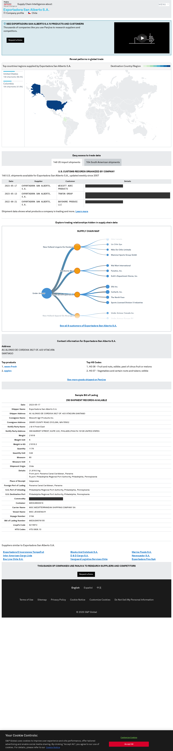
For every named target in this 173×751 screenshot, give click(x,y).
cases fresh (10, 367)
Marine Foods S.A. (142, 552)
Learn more (82, 211)
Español (88, 588)
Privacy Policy (58, 600)
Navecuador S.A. (141, 556)
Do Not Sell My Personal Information (134, 600)
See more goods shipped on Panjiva (86, 380)
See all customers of (88, 326)
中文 (99, 588)
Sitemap (42, 600)
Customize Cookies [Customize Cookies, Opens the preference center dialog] (129, 740)
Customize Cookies (100, 600)
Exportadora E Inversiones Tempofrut (23, 552)
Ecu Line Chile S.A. (13, 559)
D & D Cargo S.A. (79, 556)
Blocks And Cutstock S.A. (84, 552)
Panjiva (10, 4)
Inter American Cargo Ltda (17, 556)
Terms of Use (26, 600)
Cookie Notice (77, 600)
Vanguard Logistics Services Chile (89, 559)
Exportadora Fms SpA (144, 559)
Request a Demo (15, 40)
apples (7, 371)
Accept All (129, 747)
